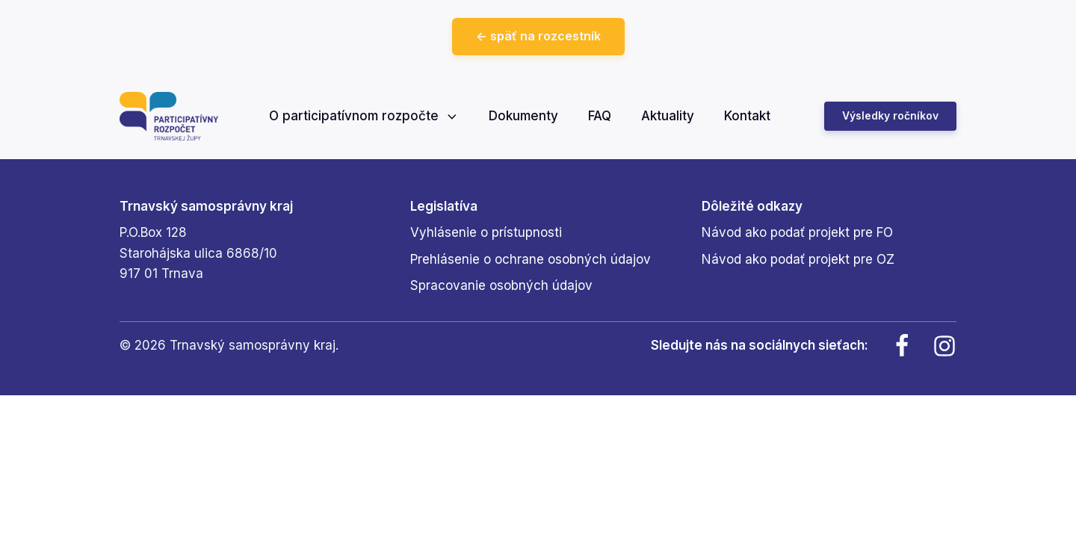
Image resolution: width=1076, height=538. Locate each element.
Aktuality (667, 115)
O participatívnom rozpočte (364, 115)
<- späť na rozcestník (538, 35)
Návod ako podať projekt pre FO (797, 232)
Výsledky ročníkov (890, 115)
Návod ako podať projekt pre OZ (798, 259)
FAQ (599, 115)
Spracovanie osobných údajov (501, 285)
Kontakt (747, 115)
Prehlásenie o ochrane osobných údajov (530, 259)
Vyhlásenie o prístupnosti (486, 232)
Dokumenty (523, 115)
